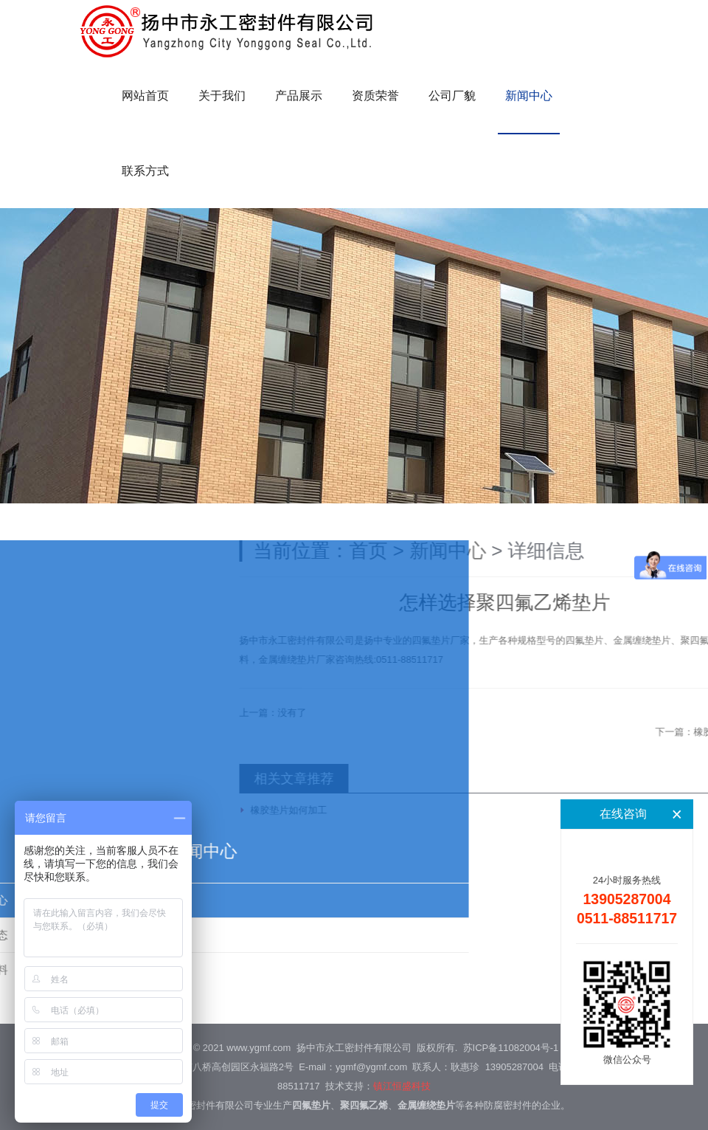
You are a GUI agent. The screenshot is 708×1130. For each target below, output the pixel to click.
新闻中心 (528, 95)
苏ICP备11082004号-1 (511, 1047)
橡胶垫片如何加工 (407, 810)
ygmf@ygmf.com (371, 1066)
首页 (487, 550)
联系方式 (145, 171)
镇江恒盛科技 (402, 1086)
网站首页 (145, 95)
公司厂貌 (452, 95)
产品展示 (298, 95)
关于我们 (222, 95)
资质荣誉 (375, 95)
